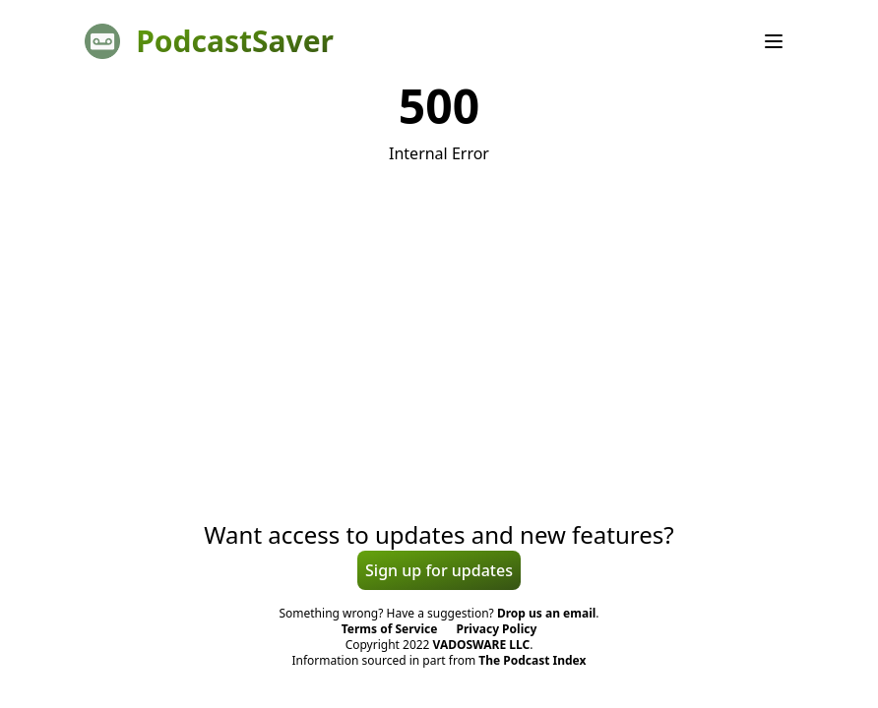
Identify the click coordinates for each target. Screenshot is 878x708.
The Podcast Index (532, 660)
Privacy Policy (497, 628)
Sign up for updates (439, 570)
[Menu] (773, 41)
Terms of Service (390, 628)
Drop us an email (546, 613)
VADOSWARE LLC (482, 644)
